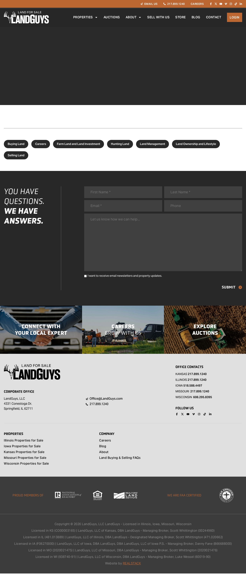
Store (180, 17)
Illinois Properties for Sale (23, 443)
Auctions (112, 17)
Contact (213, 17)
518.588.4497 (192, 388)
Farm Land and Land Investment (78, 144)
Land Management (152, 144)
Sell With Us (158, 17)
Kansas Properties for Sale (24, 454)
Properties (85, 17)
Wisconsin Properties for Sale (26, 466)
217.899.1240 (197, 376)
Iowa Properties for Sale (22, 449)
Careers (40, 144)
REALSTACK (132, 566)
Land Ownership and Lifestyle (196, 144)
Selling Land (16, 155)
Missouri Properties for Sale (25, 460)
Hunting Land (120, 144)
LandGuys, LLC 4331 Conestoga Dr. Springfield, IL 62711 (18, 406)
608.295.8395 (202, 399)
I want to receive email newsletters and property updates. (125, 278)
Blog (196, 17)
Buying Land (16, 144)
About (134, 17)
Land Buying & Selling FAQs (119, 460)
